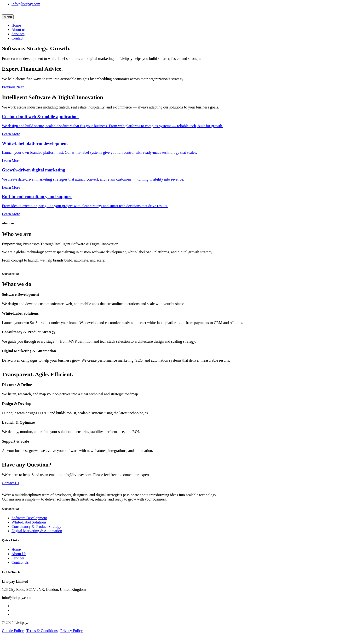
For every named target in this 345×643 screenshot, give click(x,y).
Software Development (29, 518)
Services (18, 34)
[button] (9, 87)
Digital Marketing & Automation (37, 531)
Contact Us (10, 483)
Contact (17, 38)
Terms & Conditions (42, 631)
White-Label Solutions (29, 522)
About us (18, 30)
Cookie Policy (13, 631)
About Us (19, 554)
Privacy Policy (71, 631)
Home (16, 25)
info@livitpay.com (26, 4)
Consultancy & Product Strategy (36, 526)
